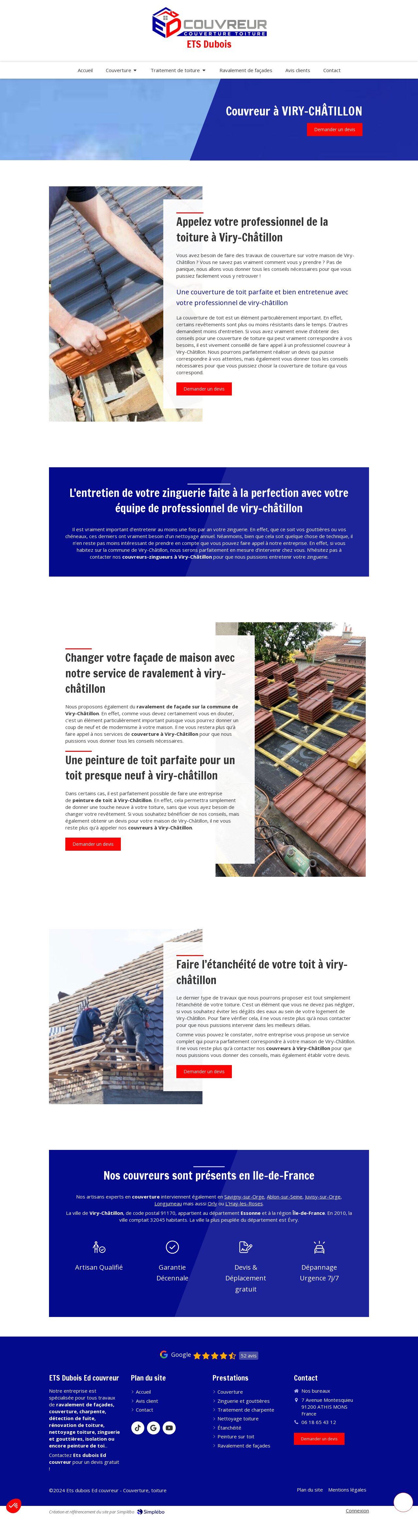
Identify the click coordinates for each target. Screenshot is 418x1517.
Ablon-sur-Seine (284, 1196)
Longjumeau (168, 1203)
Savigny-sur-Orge (244, 1196)
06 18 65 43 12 (318, 1422)
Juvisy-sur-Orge (323, 1196)
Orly (212, 1203)
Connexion (357, 1510)
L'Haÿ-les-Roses (244, 1203)
